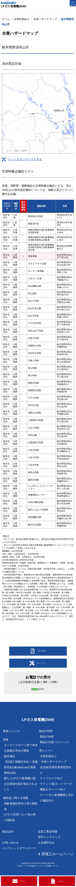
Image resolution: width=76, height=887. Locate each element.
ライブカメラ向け (51, 783)
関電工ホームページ (58, 859)
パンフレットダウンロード (19, 853)
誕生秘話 (9, 761)
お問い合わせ (10, 847)
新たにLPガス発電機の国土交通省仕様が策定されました (21, 789)
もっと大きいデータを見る (25, 159)
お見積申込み (46, 847)
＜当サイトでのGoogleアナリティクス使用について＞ (38, 871)
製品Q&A (7, 836)
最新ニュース (11, 736)
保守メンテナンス (49, 842)
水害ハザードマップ (45, 19)
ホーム (6, 19)
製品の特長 (47, 741)
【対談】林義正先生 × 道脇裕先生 (21, 772)
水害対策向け (21, 19)
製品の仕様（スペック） (55, 747)
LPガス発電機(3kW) (13, 6)
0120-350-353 (43, 692)
